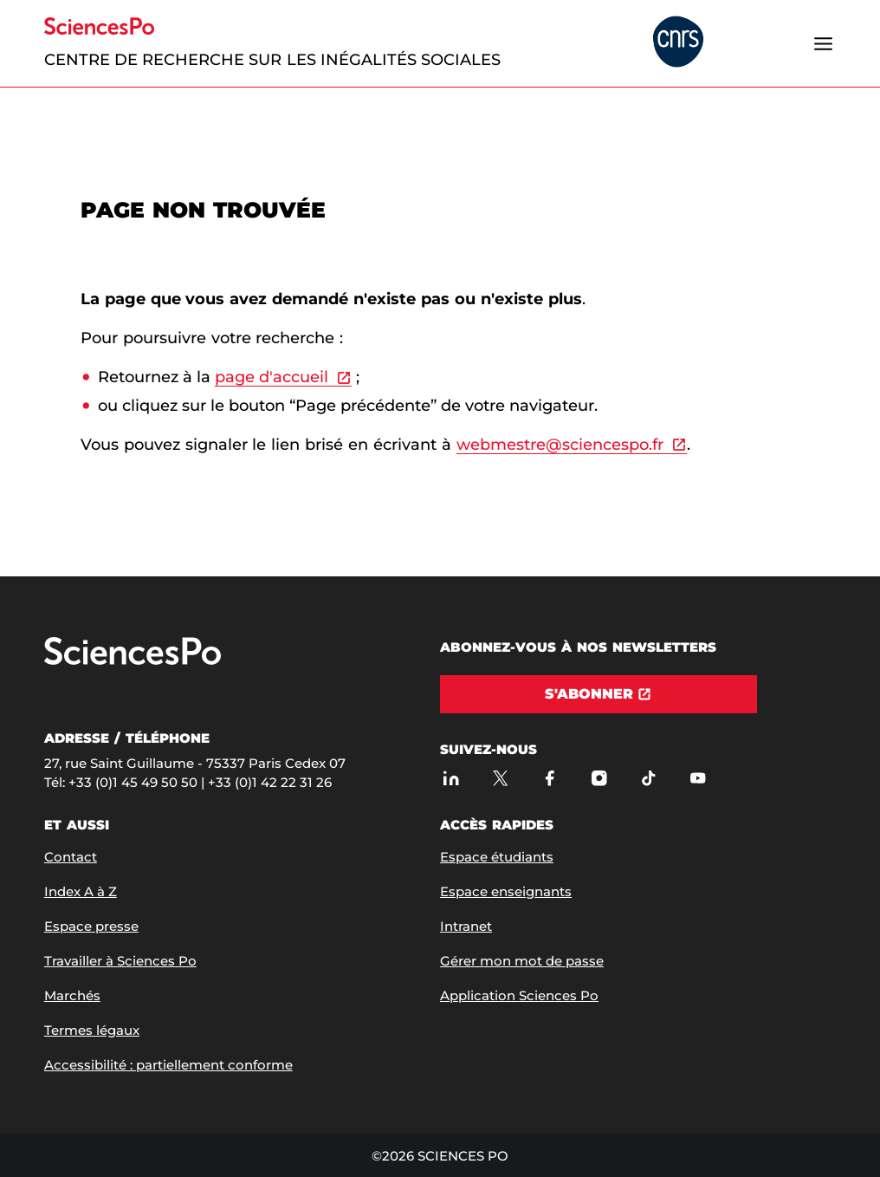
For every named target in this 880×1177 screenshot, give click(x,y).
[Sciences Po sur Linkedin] (451, 778)
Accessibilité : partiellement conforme (168, 1065)
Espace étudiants (496, 857)
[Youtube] (698, 778)
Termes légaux (91, 1030)
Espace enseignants (506, 891)
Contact (70, 857)
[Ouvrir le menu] (823, 43)
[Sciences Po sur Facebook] (549, 778)
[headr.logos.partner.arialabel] (678, 43)
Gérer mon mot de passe (522, 961)
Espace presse (91, 926)
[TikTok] (648, 778)
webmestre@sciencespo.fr (559, 444)
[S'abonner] (598, 694)
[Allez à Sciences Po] (132, 661)
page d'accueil (271, 377)
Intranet (466, 926)
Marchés (72, 995)
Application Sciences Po (519, 995)
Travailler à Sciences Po (120, 961)
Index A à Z (80, 891)
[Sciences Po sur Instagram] (599, 778)
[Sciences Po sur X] (500, 778)
